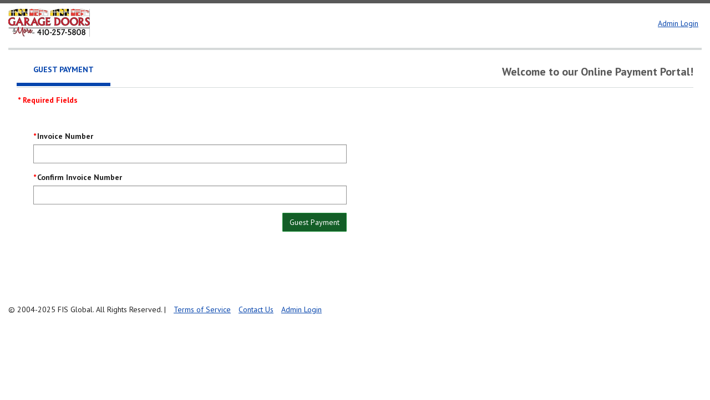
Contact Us (256, 309)
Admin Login (678, 23)
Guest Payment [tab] (63, 69)
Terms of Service (202, 309)
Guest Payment (314, 222)
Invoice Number (65, 136)
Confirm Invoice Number (79, 177)
